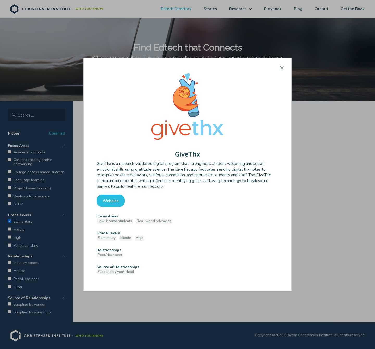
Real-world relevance (154, 221)
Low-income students (115, 221)
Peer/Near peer (110, 255)
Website (111, 200)
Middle (125, 238)
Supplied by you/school (116, 271)
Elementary (107, 238)
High (139, 238)
